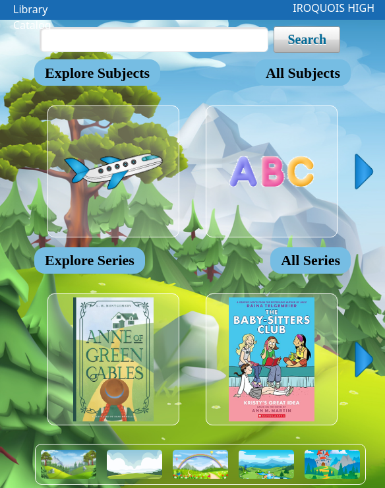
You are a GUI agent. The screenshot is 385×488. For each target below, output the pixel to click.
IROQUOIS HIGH (333, 8)
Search (306, 39)
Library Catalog (32, 11)
